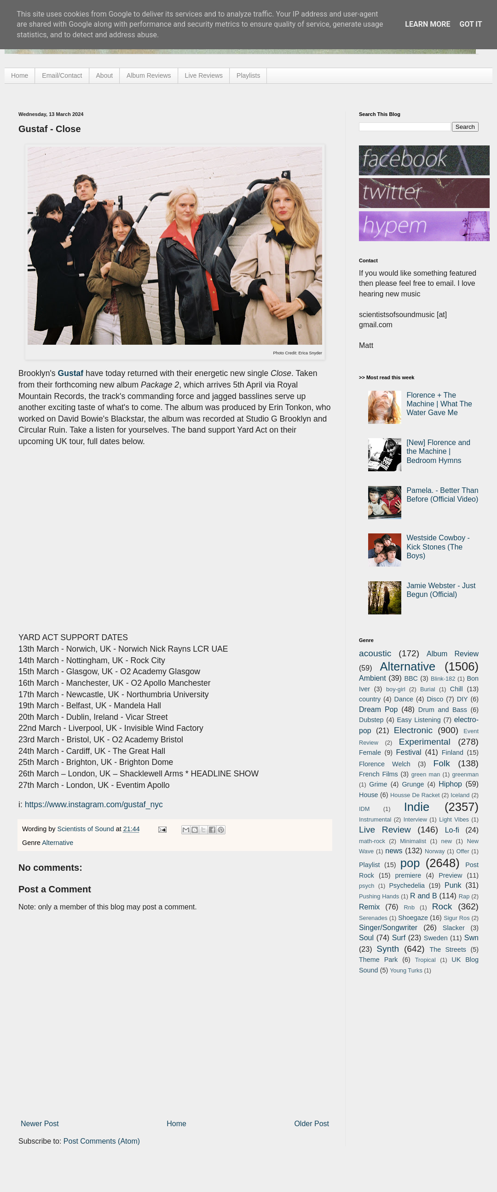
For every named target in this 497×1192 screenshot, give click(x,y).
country (370, 699)
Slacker (454, 928)
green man (425, 774)
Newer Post (40, 1124)
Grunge (413, 784)
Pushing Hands (379, 896)
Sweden (436, 938)
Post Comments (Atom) (102, 1141)
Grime (378, 784)
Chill (456, 689)
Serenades (373, 917)
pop (410, 862)
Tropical (425, 959)
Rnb (409, 907)
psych (366, 885)
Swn (471, 938)
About (104, 75)
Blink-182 (443, 678)
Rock (442, 906)
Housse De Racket (415, 795)
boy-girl (395, 689)
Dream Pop (378, 709)
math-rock (372, 841)
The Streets (447, 949)
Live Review (385, 829)
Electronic (413, 730)
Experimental (425, 741)
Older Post (311, 1124)
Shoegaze (413, 917)
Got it (470, 24)
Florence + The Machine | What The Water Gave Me (439, 404)
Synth (387, 949)
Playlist (369, 864)
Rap (464, 896)
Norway (435, 851)
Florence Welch (384, 764)
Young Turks (406, 970)
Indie (417, 806)
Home (19, 75)
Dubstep (371, 719)
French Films (378, 774)
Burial (427, 689)
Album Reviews (149, 75)
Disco (435, 699)
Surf (398, 938)
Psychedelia (407, 885)
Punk (453, 885)
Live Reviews (204, 75)
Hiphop (450, 784)
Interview (415, 819)
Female (370, 752)
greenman (465, 774)
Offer (462, 851)
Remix (369, 907)
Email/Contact (62, 75)
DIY (462, 699)
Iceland (460, 795)
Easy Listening (419, 719)
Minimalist (413, 841)
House (368, 795)
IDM (364, 808)
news (393, 851)
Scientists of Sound (87, 829)
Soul (366, 938)
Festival (408, 752)
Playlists (248, 75)
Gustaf (71, 373)
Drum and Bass (442, 709)
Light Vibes (454, 819)
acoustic (375, 653)
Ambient (372, 678)
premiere (408, 875)
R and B (423, 896)
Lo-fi (452, 830)
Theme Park (378, 959)
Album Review (453, 654)
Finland (452, 752)
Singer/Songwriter (388, 928)
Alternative (57, 842)
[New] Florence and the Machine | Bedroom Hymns (438, 451)
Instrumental (375, 819)
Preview (450, 875)
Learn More (427, 24)
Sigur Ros (456, 917)
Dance (403, 699)
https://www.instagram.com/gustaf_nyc (94, 804)
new (446, 841)
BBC (411, 678)
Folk (441, 763)
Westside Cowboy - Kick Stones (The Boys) (438, 546)
